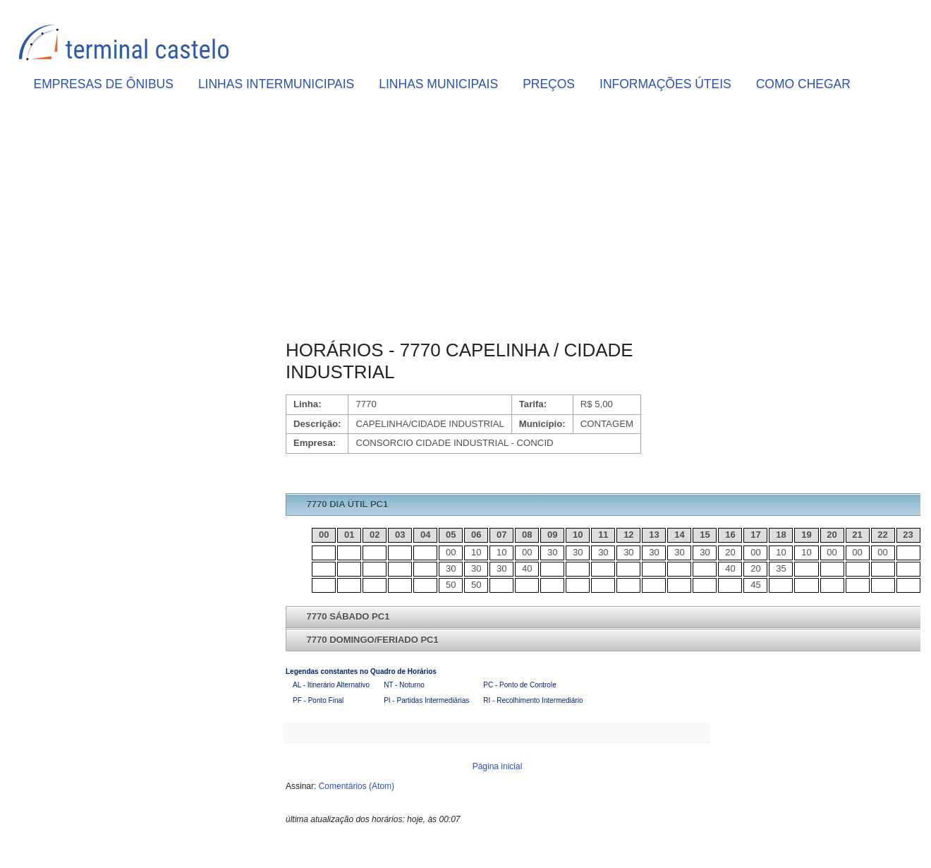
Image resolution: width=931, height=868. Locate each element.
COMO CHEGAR (803, 84)
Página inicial (498, 766)
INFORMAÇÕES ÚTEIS (665, 84)
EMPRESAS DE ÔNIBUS (104, 84)
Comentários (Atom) (356, 786)
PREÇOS (549, 84)
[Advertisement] (497, 219)
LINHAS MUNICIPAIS (438, 84)
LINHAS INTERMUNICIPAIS (276, 84)
